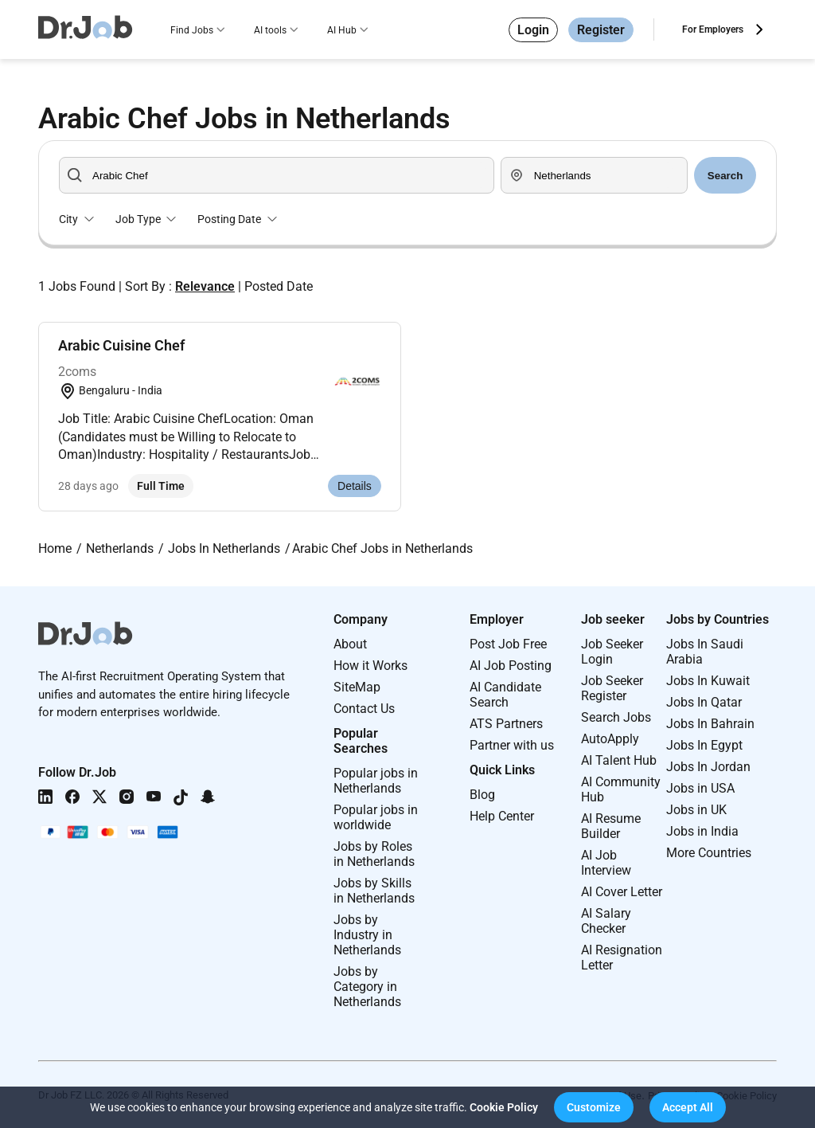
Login (533, 29)
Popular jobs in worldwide (375, 817)
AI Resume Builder (611, 826)
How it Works (370, 665)
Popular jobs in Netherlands (375, 781)
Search (725, 176)
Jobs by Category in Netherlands (367, 986)
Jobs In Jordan (708, 766)
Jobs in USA (700, 788)
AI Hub (342, 30)
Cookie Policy (504, 1107)
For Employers (712, 29)
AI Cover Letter (621, 891)
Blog (482, 794)
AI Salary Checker (606, 921)
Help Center (502, 816)
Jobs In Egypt (704, 745)
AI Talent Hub (619, 760)
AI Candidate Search (505, 695)
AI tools (270, 30)
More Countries (708, 852)
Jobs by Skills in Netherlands (374, 890)
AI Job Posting (511, 665)
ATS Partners (506, 723)
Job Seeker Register (612, 688)
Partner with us (512, 745)
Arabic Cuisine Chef (121, 345)
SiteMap (356, 687)
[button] (594, 1107)
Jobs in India (702, 831)
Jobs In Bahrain (710, 723)
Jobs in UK (696, 809)
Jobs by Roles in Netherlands (374, 854)
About (350, 644)
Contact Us (364, 708)
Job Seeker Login (612, 651)
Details (354, 486)
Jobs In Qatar (704, 702)
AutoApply (610, 738)
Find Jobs (191, 30)
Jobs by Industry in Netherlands (367, 935)
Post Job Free (508, 644)
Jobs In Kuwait (708, 680)
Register (601, 29)
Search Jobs (616, 717)
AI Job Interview (606, 863)
